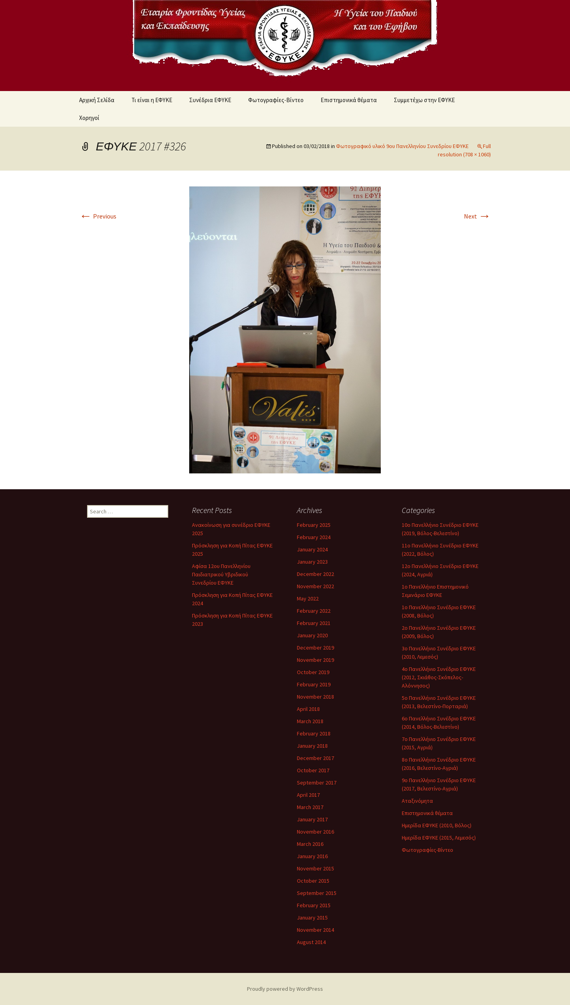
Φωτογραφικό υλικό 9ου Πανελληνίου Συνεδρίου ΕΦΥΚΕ (402, 146)
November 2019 (315, 659)
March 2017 (310, 807)
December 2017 (315, 758)
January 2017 (312, 819)
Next (477, 216)
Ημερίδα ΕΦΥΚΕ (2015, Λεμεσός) (439, 837)
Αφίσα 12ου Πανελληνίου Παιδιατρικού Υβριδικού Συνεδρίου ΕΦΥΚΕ (221, 574)
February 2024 (314, 537)
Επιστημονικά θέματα (349, 100)
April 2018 (308, 708)
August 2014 (311, 942)
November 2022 (315, 586)
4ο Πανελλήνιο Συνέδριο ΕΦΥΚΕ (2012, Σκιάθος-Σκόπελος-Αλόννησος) (439, 677)
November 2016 (315, 831)
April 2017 (308, 794)
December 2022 (315, 574)
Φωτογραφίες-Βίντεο (276, 100)
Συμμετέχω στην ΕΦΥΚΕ (424, 100)
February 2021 (314, 623)
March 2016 (310, 843)
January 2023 (312, 561)
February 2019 (314, 684)
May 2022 (308, 598)
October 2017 (313, 770)
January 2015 (312, 917)
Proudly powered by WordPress (285, 988)
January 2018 (312, 745)
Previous (97, 216)
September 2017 (316, 782)
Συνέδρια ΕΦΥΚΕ (210, 100)
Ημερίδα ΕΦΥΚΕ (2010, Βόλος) (436, 825)
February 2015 (314, 905)
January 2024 (312, 549)
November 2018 (315, 696)
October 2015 (313, 880)
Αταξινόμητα (417, 800)
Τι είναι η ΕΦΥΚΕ (151, 100)
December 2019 (315, 647)
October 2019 (313, 672)
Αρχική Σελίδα (96, 100)
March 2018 (310, 721)
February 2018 (314, 733)
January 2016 (312, 856)
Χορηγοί (89, 118)
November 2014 (315, 929)
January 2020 (312, 635)
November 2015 (315, 868)
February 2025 (314, 524)
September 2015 (316, 893)
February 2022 (314, 610)
